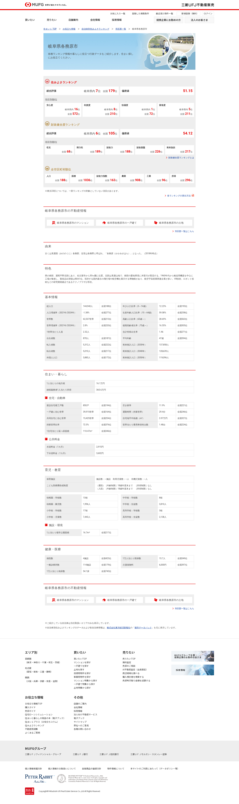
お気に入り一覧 (117, 13)
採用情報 (117, 20)
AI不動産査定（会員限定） (135, 669)
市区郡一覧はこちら (184, 231)
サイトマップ (80, 721)
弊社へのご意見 (81, 725)
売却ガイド (30, 710)
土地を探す (79, 669)
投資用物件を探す (82, 673)
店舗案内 (73, 20)
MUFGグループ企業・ (188, 656)
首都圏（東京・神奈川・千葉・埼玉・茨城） (43, 660)
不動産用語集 (31, 728)
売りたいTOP (129, 658)
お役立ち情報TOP (33, 703)
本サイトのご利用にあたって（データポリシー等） (154, 768)
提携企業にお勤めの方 (168, 20)
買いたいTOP (80, 658)
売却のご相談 (129, 665)
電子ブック (79, 718)
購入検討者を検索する (133, 676)
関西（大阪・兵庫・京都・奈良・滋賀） (42, 679)
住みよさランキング (34, 725)
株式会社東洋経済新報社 (118, 627)
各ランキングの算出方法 (180, 195)
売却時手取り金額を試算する (136, 680)
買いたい (30, 20)
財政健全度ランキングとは (181, 157)
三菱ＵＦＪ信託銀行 (109, 754)
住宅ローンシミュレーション (39, 714)
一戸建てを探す (81, 665)
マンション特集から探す (85, 680)
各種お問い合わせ (82, 728)
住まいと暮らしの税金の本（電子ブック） (45, 718)
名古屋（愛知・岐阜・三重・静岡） (39, 669)
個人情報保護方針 (33, 768)
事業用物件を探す (82, 676)
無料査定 (127, 662)
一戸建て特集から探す (84, 684)
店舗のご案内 (80, 703)
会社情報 (95, 20)
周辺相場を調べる (131, 673)
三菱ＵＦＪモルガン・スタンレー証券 (148, 754)
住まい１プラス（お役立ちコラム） (42, 721)
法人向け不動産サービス (85, 714)
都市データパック (143, 627)
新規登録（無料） (190, 13)
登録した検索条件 (140, 13)
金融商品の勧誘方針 (91, 768)
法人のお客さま (199, 20)
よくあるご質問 (32, 732)
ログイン (208, 13)
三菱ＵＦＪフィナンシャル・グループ (43, 754)
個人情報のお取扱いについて (62, 768)
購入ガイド (30, 707)
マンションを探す (82, 662)
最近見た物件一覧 (164, 13)
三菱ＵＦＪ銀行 (80, 754)
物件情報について (115, 768)
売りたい (52, 20)
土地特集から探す (82, 687)
